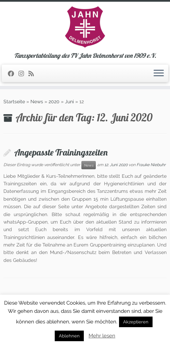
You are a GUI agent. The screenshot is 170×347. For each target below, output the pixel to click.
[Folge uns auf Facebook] (13, 73)
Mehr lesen (102, 336)
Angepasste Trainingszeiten (61, 152)
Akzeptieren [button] (135, 321)
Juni (69, 101)
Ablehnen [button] (69, 335)
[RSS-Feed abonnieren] (33, 73)
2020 (54, 101)
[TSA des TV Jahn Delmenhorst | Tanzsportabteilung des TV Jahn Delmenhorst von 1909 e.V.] (85, 27)
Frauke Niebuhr (151, 164)
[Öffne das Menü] (159, 73)
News (36, 101)
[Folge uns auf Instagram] (23, 73)
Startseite (14, 101)
